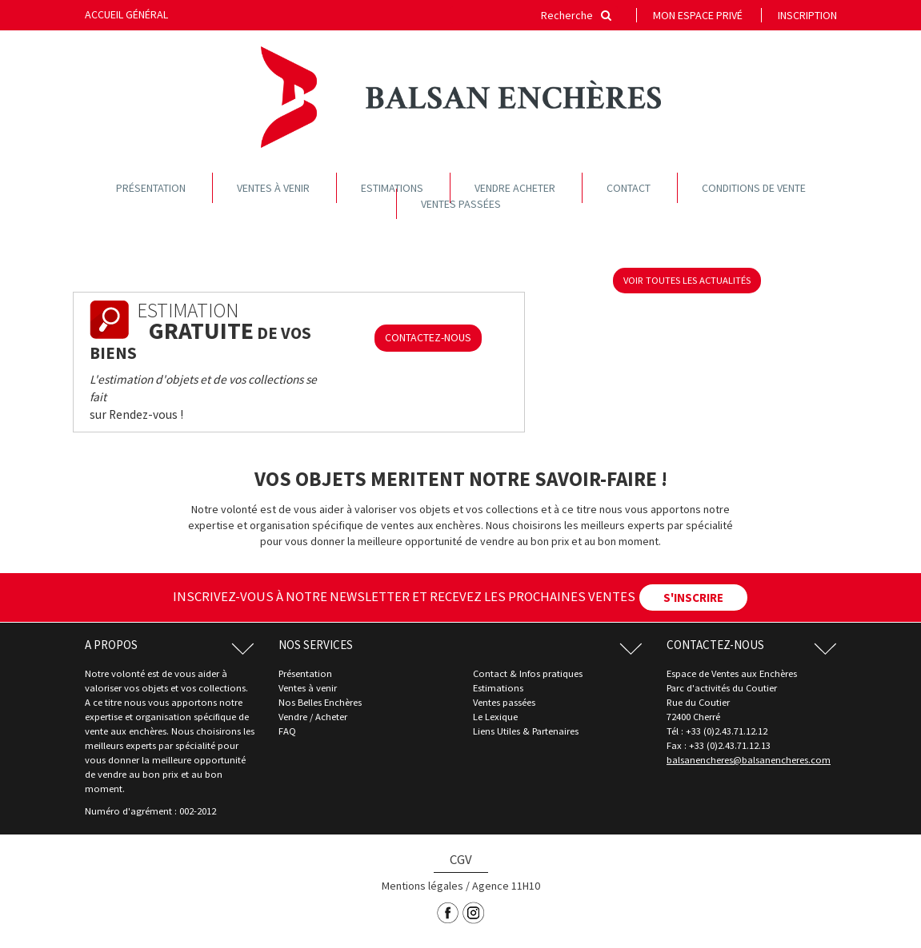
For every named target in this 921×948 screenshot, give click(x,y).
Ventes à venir (273, 188)
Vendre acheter (515, 188)
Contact (629, 188)
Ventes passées (461, 204)
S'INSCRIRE (693, 597)
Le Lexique (495, 717)
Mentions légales (422, 885)
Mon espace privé (698, 15)
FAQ (287, 731)
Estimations (392, 188)
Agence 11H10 (506, 885)
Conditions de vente (754, 188)
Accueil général (126, 14)
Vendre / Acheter (312, 717)
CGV (461, 859)
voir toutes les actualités (687, 280)
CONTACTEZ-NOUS (428, 337)
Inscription (807, 15)
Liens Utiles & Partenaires (526, 731)
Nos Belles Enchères (320, 702)
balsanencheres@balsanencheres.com (749, 760)
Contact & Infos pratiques (528, 673)
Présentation (151, 188)
